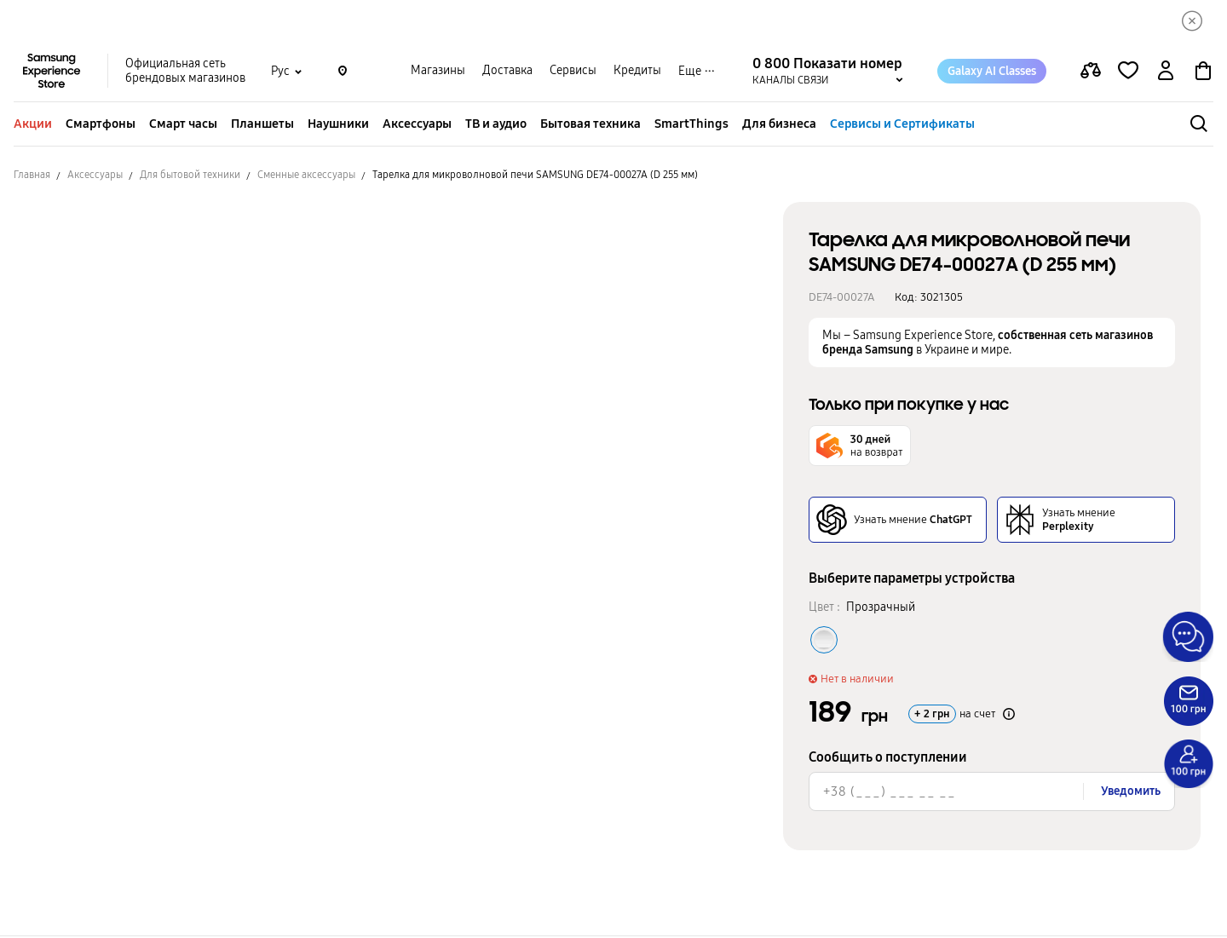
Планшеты (262, 125)
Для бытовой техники (190, 176)
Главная (32, 176)
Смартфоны (100, 125)
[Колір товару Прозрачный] (824, 641)
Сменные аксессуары (306, 176)
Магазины (438, 73)
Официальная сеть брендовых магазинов (185, 73)
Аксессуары (417, 125)
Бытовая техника (590, 125)
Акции (33, 125)
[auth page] (1165, 73)
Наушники (338, 125)
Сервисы (573, 73)
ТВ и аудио (496, 125)
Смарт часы (183, 125)
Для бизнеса (779, 125)
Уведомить (1131, 793)
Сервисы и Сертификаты (902, 125)
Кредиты (637, 73)
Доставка (507, 73)
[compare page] (1090, 73)
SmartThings (691, 125)
